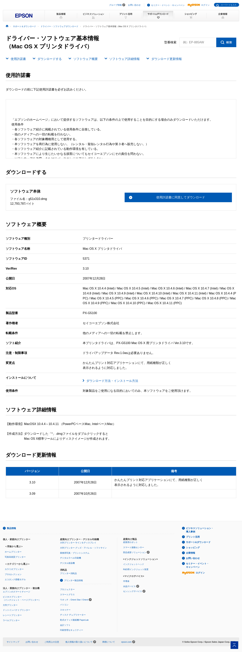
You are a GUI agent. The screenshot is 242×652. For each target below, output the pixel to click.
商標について (108, 642)
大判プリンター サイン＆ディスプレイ (78, 542)
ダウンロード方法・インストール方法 (112, 380)
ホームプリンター (13, 552)
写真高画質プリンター (15, 557)
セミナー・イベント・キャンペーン (168, 5)
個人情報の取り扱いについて (80, 642)
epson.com (126, 642)
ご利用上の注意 (51, 642)
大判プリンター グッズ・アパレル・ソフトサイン (83, 548)
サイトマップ (13, 642)
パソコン (64, 605)
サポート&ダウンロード (198, 542)
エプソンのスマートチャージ (16, 592)
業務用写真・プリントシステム (74, 553)
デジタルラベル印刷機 (70, 558)
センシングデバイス (132, 591)
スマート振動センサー (133, 547)
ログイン (199, 5)
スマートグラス (67, 594)
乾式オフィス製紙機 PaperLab (74, 620)
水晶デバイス (129, 586)
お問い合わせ (134, 5)
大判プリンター (10, 605)
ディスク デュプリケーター (73, 615)
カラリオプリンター (14, 569)
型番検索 (170, 42)
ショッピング (193, 547)
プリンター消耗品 (68, 573)
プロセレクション (13, 574)
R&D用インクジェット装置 (135, 569)
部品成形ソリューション (134, 552)
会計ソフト (65, 625)
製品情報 (11, 528)
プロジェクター (67, 589)
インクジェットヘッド (133, 564)
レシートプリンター (12, 615)
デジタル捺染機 (67, 563)
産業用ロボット (130, 542)
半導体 (126, 581)
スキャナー (65, 610)
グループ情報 (115, 5)
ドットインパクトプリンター (16, 610)
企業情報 (190, 553)
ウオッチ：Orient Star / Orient (74, 600)
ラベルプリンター (11, 620)
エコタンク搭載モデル (15, 579)
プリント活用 (193, 537)
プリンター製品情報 (73, 580)
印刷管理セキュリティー (71, 630)
